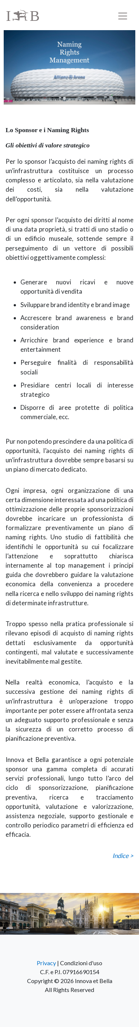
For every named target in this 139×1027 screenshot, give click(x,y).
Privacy (46, 962)
